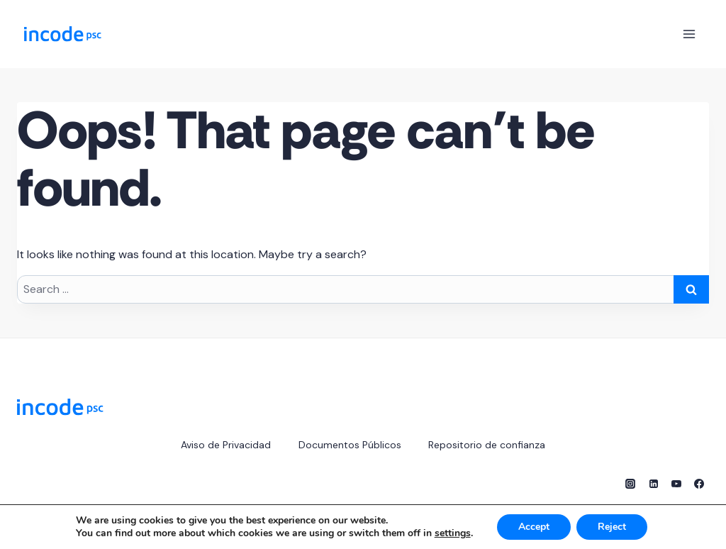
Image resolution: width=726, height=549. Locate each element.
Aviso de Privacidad (226, 444)
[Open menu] (689, 34)
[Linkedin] (654, 484)
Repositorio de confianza (486, 444)
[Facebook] (699, 484)
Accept (533, 526)
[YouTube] (676, 484)
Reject (612, 526)
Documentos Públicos (349, 444)
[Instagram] (630, 484)
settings (453, 533)
